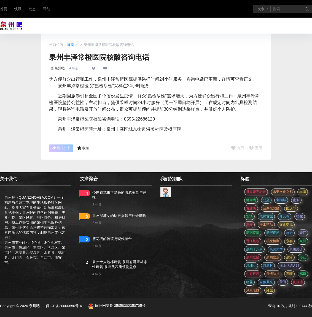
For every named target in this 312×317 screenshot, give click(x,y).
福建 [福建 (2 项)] (303, 274)
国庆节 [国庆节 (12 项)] (291, 208)
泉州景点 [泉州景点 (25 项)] (272, 257)
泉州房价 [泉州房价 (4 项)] (296, 249)
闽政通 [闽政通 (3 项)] (298, 282)
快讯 (17, 9)
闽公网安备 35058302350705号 (117, 306)
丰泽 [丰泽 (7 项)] (302, 192)
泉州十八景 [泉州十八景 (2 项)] (254, 249)
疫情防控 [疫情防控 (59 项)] (272, 274)
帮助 (46, 9)
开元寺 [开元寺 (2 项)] (284, 216)
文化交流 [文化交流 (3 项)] (286, 224)
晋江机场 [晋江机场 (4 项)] (252, 241)
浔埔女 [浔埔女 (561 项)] (251, 265)
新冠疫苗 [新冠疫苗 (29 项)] (272, 233)
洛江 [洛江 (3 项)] (303, 257)
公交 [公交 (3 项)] (266, 200)
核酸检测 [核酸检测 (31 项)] (272, 241)
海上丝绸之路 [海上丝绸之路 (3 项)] (289, 265)
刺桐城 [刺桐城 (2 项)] (281, 200)
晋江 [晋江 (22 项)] (303, 233)
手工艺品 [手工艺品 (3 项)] (266, 224)
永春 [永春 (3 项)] (289, 241)
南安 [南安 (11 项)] (296, 200)
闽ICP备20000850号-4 (64, 306)
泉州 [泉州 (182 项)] (303, 241)
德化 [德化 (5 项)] (299, 216)
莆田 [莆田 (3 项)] (282, 282)
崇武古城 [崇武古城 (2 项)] (266, 216)
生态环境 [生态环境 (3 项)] (252, 274)
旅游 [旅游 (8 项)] (289, 233)
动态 (32, 9)
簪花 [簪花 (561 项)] (249, 282)
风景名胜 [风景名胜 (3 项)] (252, 290)
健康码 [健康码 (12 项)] (251, 200)
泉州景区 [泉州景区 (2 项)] (252, 257)
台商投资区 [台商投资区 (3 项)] (271, 208)
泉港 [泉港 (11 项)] (289, 257)
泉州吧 (34, 306)
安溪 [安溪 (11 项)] (249, 216)
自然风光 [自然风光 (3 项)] (266, 282)
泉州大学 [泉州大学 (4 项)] (276, 249)
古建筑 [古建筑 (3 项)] (251, 208)
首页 (3, 9)
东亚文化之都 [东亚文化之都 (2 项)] (283, 192)
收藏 (83, 148)
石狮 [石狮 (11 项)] (289, 274)
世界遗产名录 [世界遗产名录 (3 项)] (256, 192)
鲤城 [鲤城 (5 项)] (269, 290)
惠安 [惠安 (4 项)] (249, 224)
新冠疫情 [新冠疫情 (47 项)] (252, 233)
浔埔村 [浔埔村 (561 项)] (268, 265)
